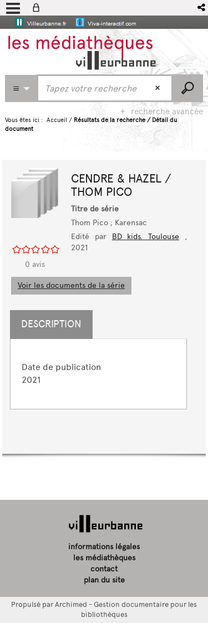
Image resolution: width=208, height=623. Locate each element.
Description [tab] (51, 324)
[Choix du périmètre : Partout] (21, 88)
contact (104, 569)
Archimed (71, 604)
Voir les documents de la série (71, 285)
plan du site (104, 580)
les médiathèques (104, 558)
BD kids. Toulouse (146, 236)
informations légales (104, 546)
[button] (202, 7)
